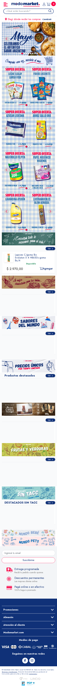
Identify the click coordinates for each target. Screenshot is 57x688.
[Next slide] (50, 38)
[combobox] (30, 11)
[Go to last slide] (6, 86)
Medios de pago (28, 640)
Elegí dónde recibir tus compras (28, 19)
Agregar (47, 269)
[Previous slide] (6, 38)
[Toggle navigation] (5, 4)
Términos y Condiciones (9, 672)
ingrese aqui (33, 674)
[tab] (20, 53)
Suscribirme (28, 560)
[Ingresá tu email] (28, 553)
